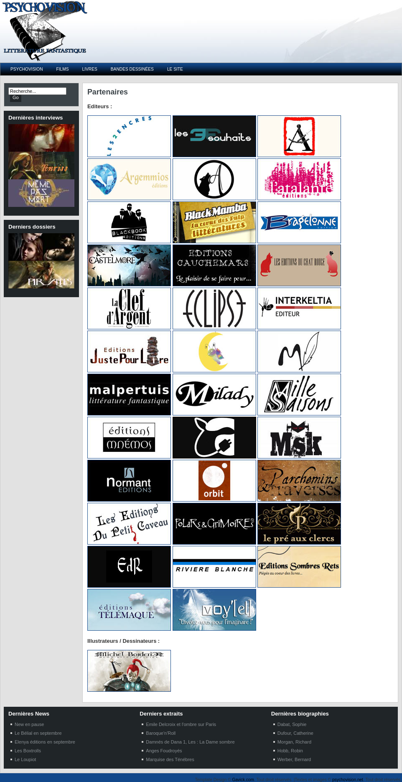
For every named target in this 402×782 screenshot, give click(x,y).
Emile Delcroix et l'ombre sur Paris (181, 724)
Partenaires (107, 92)
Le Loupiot (25, 759)
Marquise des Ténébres (170, 759)
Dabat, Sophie (292, 724)
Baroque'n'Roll (161, 733)
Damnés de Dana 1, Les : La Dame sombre (190, 741)
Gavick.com (243, 779)
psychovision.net (347, 779)
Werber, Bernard (294, 759)
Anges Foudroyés (164, 750)
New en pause (29, 724)
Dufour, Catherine (295, 733)
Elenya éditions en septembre (45, 741)
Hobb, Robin (290, 750)
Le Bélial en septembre (38, 733)
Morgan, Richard (294, 741)
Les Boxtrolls (28, 750)
